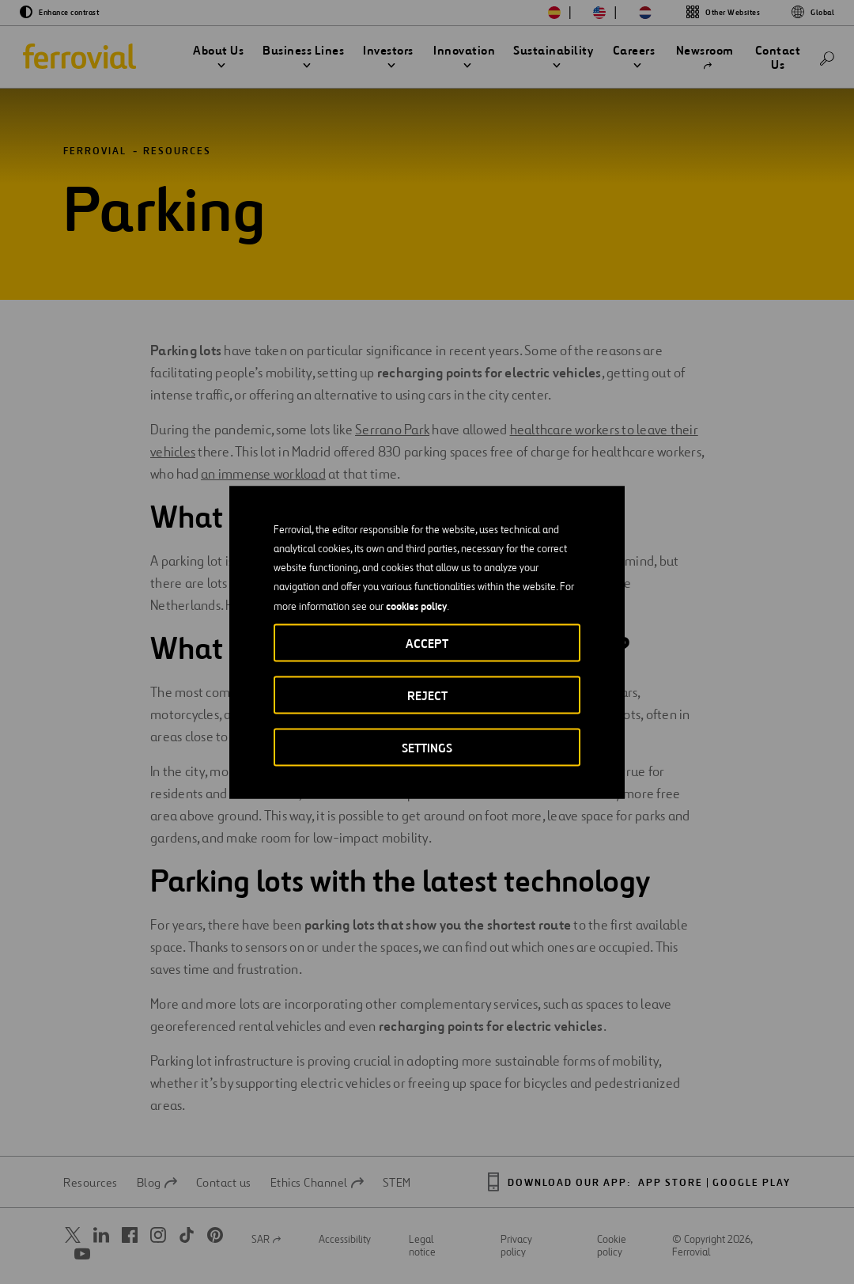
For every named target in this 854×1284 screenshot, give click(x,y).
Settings (427, 747)
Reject (427, 695)
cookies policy (416, 605)
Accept (427, 642)
